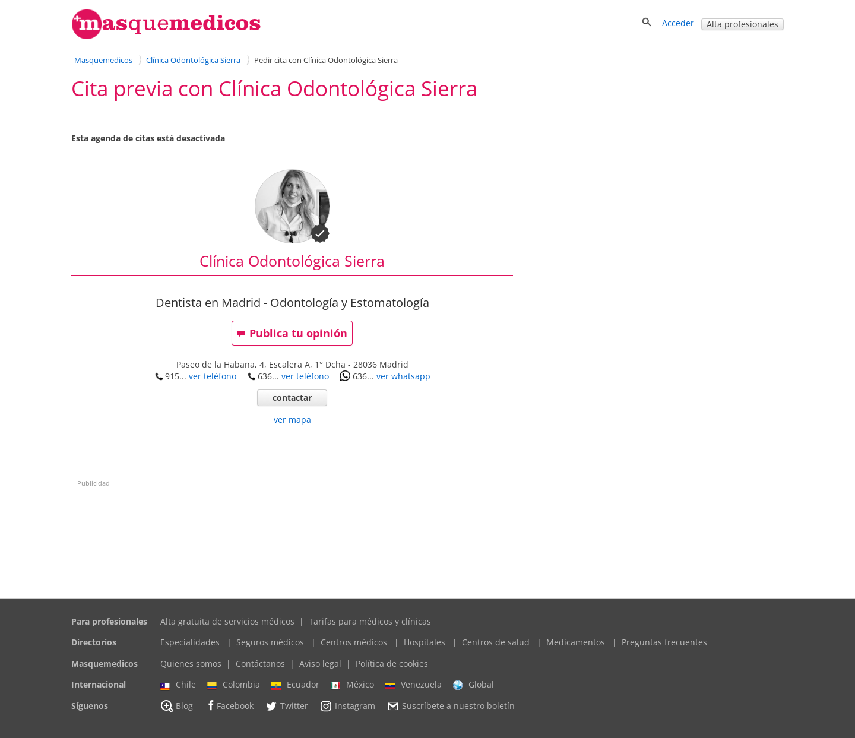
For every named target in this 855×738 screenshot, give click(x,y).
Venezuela (413, 685)
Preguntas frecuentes (664, 642)
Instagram (347, 706)
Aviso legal (320, 663)
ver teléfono (212, 376)
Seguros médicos (270, 642)
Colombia (233, 685)
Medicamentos (575, 642)
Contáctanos (260, 663)
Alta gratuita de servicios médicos (227, 621)
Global (473, 685)
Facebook (229, 705)
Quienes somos (190, 663)
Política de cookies (392, 663)
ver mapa (292, 419)
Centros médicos (354, 642)
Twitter (286, 706)
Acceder (678, 22)
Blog (176, 706)
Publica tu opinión (292, 333)
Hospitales (424, 642)
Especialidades (190, 642)
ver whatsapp (403, 376)
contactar (292, 397)
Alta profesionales (742, 24)
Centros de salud (496, 642)
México (352, 685)
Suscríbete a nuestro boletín (451, 706)
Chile (178, 685)
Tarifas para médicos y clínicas (370, 621)
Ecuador (295, 685)
